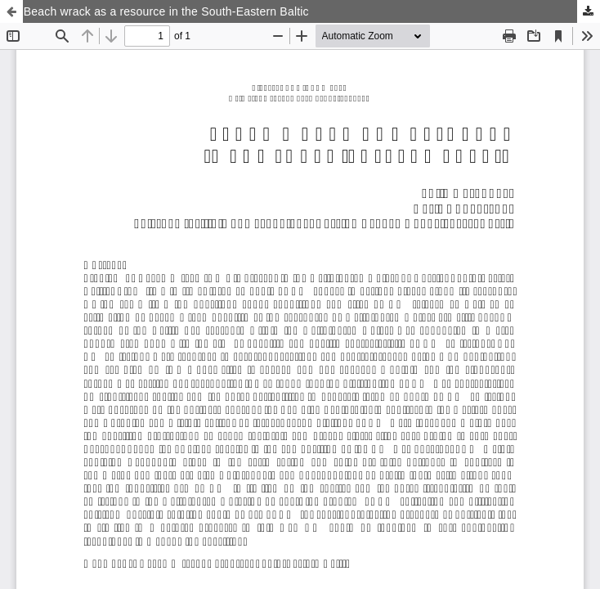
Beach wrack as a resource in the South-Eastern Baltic (166, 11)
